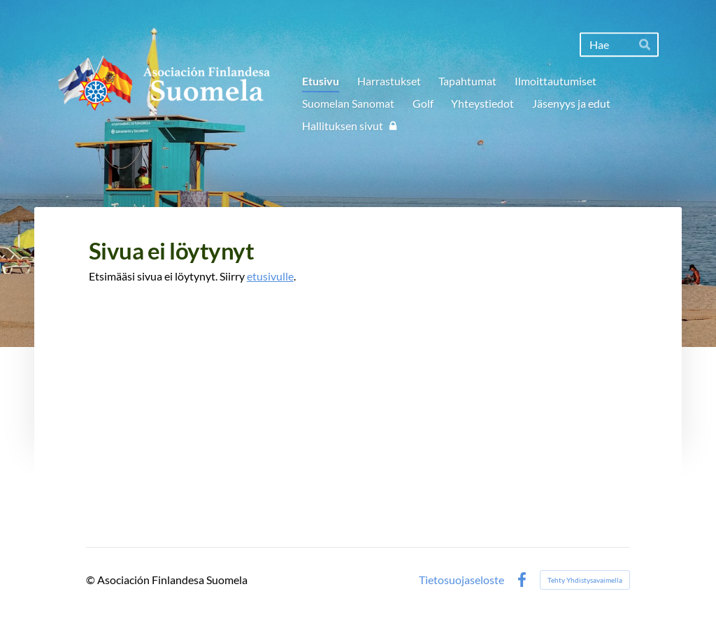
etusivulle (270, 276)
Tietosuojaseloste (461, 580)
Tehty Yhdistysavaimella (584, 580)
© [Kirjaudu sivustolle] (91, 579)
